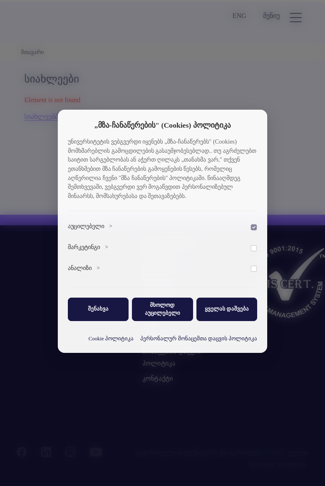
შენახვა (98, 309)
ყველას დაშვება (227, 309)
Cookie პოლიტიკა (111, 339)
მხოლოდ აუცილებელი (162, 309)
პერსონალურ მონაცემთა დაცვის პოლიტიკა (198, 339)
